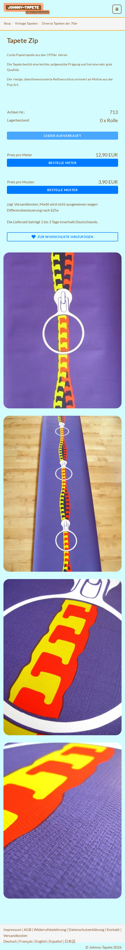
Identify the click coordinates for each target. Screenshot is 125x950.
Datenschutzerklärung (86, 929)
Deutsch (10, 941)
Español (55, 941)
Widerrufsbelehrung (50, 929)
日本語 (70, 941)
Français (26, 941)
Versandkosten (26, 204)
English (41, 941)
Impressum (12, 929)
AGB (27, 929)
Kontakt (113, 929)
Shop (7, 23)
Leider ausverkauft (62, 136)
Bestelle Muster (62, 190)
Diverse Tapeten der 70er (60, 23)
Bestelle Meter (63, 163)
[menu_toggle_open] (117, 9)
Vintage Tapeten (26, 23)
